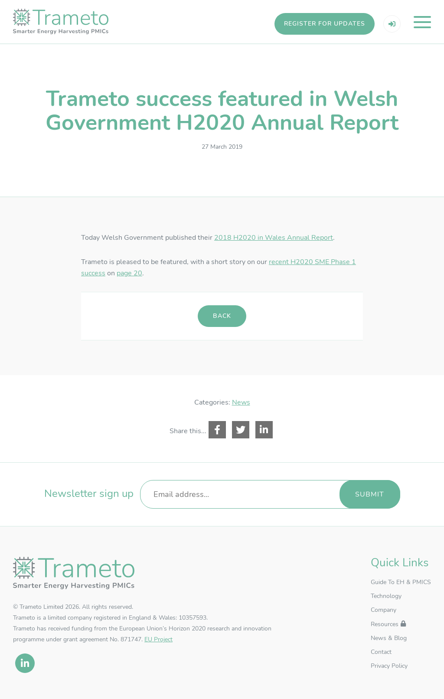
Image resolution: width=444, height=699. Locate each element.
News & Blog (389, 638)
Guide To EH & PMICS (401, 582)
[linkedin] (25, 663)
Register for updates (324, 24)
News (241, 402)
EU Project (158, 639)
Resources (384, 624)
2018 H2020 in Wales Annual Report (273, 237)
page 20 (129, 273)
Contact (381, 652)
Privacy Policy (389, 666)
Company (383, 610)
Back (222, 316)
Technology (386, 596)
